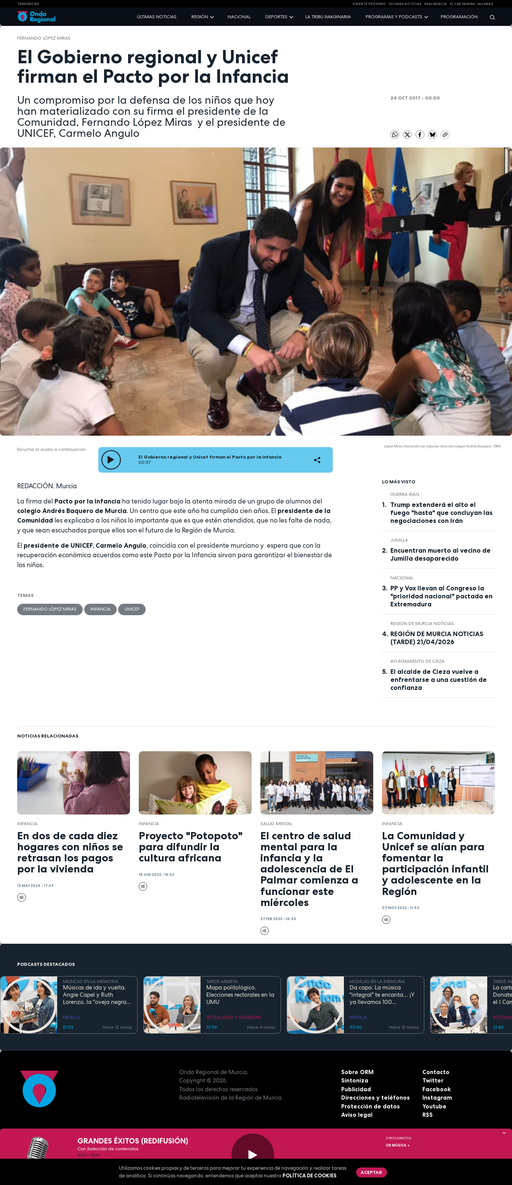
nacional (401, 578)
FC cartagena (462, 4)
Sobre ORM (357, 1072)
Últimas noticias (157, 17)
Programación (459, 17)
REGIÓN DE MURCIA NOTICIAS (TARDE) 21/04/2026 (436, 638)
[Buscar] (490, 17)
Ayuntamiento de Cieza (417, 661)
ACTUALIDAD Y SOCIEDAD (234, 1017)
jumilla (399, 540)
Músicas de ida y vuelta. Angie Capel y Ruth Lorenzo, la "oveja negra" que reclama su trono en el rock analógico (95, 994)
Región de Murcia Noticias (422, 624)
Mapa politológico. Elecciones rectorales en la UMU (240, 994)
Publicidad (356, 1089)
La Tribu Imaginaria (328, 17)
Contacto (435, 1072)
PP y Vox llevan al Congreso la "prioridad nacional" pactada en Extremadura (441, 596)
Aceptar (371, 1172)
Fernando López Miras (44, 38)
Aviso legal (356, 1114)
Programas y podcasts (394, 17)
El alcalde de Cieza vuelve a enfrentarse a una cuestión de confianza (438, 679)
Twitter (432, 1080)
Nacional (239, 17)
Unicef (132, 609)
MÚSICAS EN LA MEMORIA (90, 981)
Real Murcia (435, 4)
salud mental (276, 824)
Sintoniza (354, 1080)
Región (199, 17)
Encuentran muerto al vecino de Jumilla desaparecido (440, 554)
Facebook (436, 1089)
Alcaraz (485, 4)
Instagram (437, 1097)
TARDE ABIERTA (222, 981)
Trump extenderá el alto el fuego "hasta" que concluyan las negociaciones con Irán (441, 512)
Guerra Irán (404, 494)
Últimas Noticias (405, 4)
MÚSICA (71, 1017)
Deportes (276, 17)
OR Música (398, 1145)
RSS (427, 1114)
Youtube (434, 1106)
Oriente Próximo (369, 4)
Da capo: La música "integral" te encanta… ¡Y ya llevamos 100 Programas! (382, 994)
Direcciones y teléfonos (375, 1097)
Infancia (100, 609)
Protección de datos (370, 1106)
